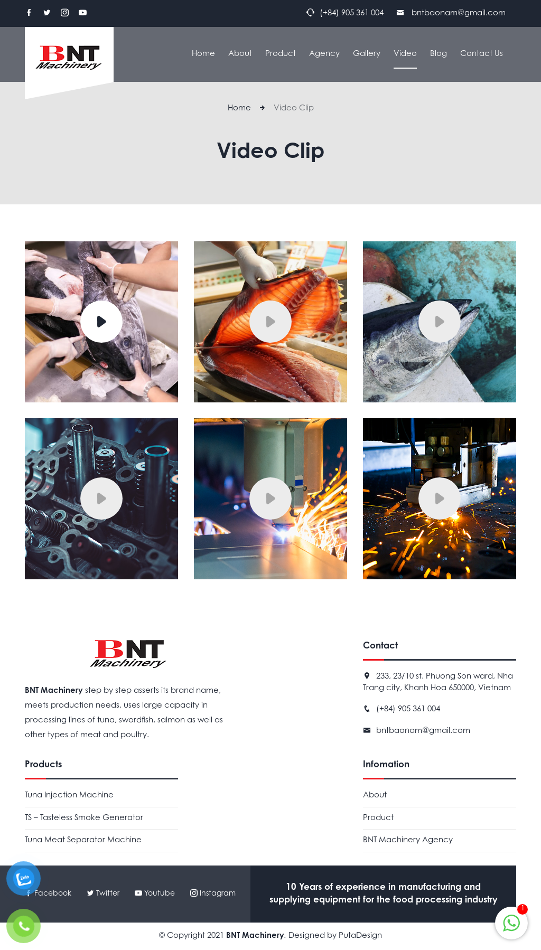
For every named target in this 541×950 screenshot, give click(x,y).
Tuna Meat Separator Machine (83, 840)
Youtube (156, 894)
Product (280, 54)
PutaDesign (360, 936)
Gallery (366, 54)
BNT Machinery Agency (408, 840)
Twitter (103, 894)
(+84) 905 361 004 (408, 709)
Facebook (48, 894)
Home (203, 54)
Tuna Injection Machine (69, 795)
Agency (324, 54)
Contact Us (481, 54)
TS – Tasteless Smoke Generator (84, 818)
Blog (438, 54)
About (240, 54)
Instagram (213, 894)
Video (405, 54)
